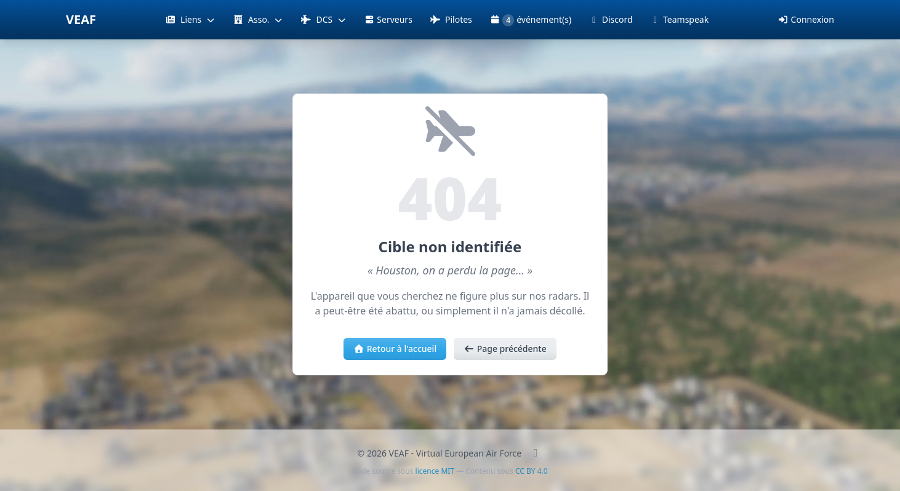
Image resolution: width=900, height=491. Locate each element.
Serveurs (388, 19)
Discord (610, 19)
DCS (323, 19)
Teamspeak (679, 19)
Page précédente (505, 348)
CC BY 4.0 (531, 471)
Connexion (805, 19)
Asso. (258, 19)
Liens (190, 19)
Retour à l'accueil (394, 348)
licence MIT (435, 471)
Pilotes (451, 19)
